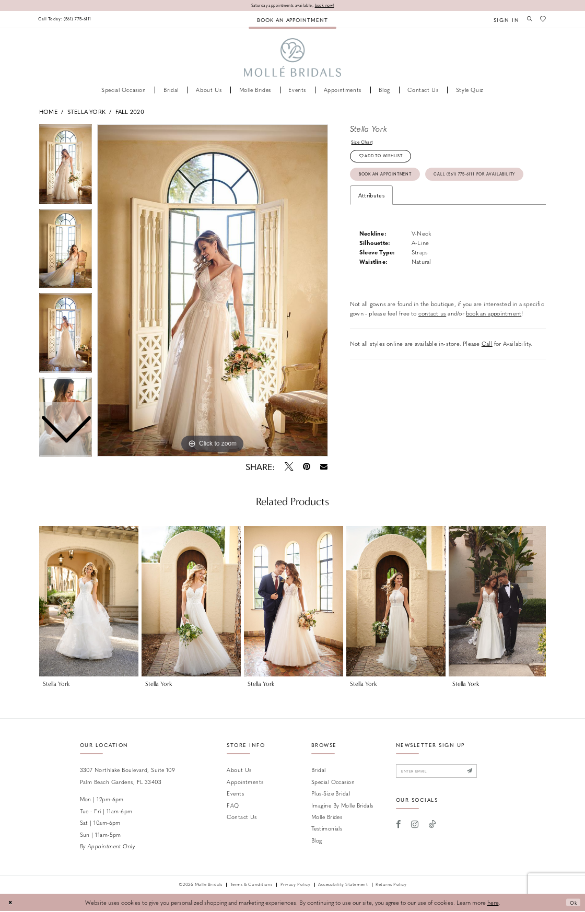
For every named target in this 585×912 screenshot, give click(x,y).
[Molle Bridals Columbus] (293, 58)
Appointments (245, 783)
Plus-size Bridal (330, 794)
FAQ (233, 806)
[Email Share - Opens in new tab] (324, 467)
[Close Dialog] (11, 903)
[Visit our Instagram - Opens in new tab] (415, 828)
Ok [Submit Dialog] (571, 903)
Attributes (371, 226)
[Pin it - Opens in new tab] (306, 467)
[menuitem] (71, 20)
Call (487, 375)
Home (48, 112)
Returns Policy (391, 885)
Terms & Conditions (251, 885)
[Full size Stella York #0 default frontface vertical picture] (212, 291)
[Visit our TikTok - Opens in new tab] (432, 828)
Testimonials (326, 829)
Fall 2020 (129, 112)
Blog (316, 841)
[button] (501, 20)
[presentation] (88, 602)
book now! (332, 5)
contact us (432, 344)
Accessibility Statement (343, 885)
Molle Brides (326, 818)
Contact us (241, 818)
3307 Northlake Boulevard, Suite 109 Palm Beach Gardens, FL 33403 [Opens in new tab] (128, 776)
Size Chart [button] (364, 144)
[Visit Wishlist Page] (542, 19)
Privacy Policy (295, 885)
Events (235, 794)
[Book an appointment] (292, 20)
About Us (239, 771)
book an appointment (493, 344)
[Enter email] (446, 773)
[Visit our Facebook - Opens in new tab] (399, 828)
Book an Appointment (394, 182)
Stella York (86, 112)
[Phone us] (71, 20)
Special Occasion (333, 783)
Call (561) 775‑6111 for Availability (411, 204)
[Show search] (526, 19)
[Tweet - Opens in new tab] (288, 467)
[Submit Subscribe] (487, 773)
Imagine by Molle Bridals (342, 806)
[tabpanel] (212, 291)
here (493, 903)
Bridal (318, 771)
